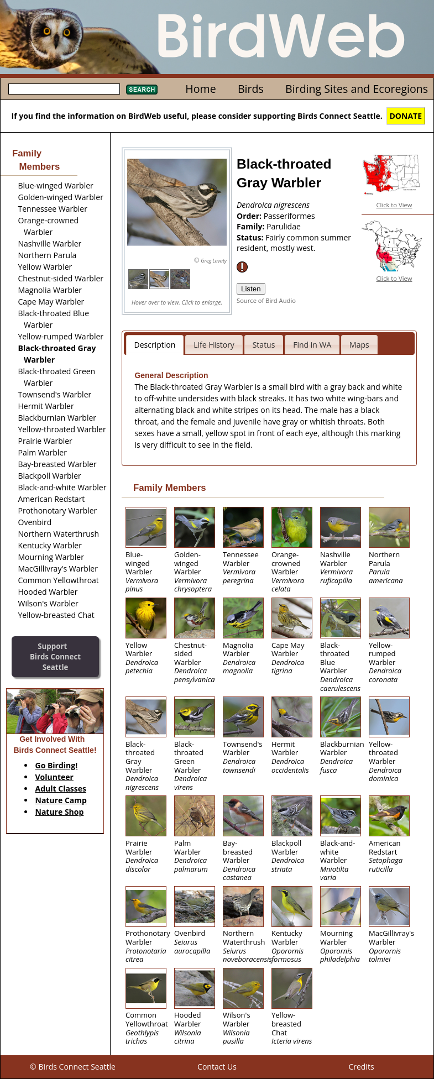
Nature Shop (59, 811)
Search (142, 90)
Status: (251, 237)
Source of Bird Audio (266, 300)
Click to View (394, 205)
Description (155, 344)
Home (200, 88)
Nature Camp (61, 800)
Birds (251, 88)
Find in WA (312, 344)
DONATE (406, 116)
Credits (361, 1066)
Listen (251, 289)
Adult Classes (61, 788)
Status (264, 344)
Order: (250, 216)
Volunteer (54, 777)
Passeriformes (289, 216)
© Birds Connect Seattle (73, 1066)
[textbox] (64, 89)
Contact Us (217, 1066)
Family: (251, 226)
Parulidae (283, 226)
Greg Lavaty (214, 260)
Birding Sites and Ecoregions (356, 88)
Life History (214, 344)
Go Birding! (56, 765)
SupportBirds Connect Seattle (55, 656)
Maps (359, 344)
